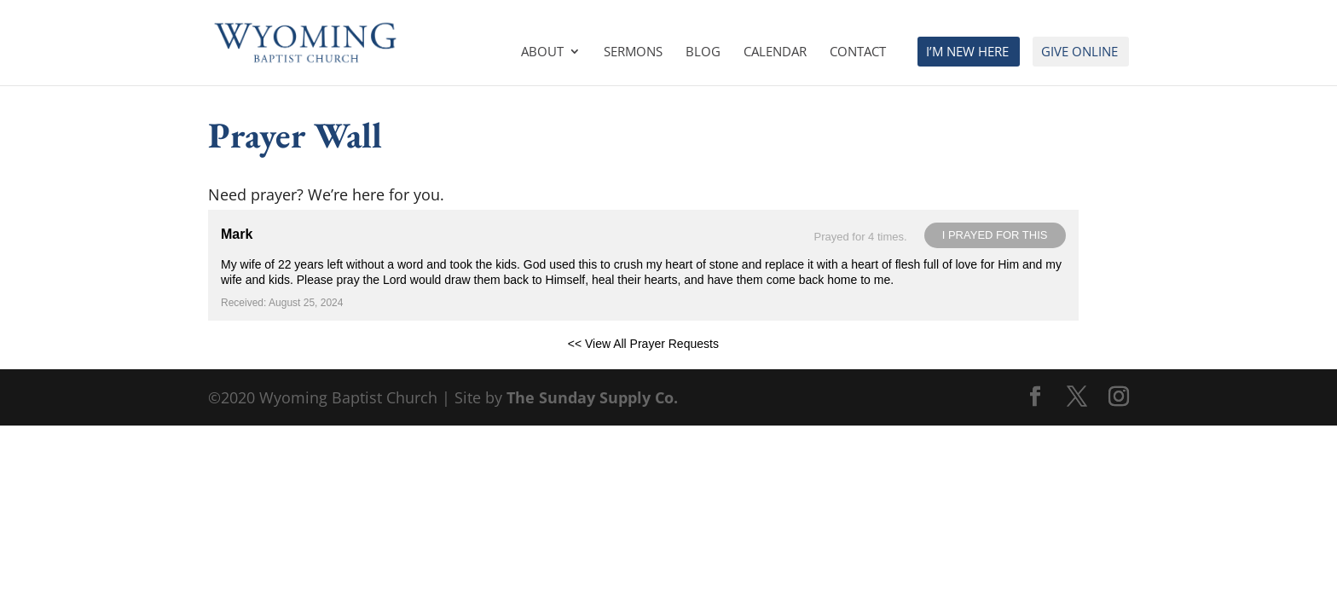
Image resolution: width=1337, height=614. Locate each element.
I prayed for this (995, 235)
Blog (703, 52)
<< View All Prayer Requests (643, 343)
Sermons (633, 52)
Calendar (775, 52)
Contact (858, 52)
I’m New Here (967, 52)
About (542, 52)
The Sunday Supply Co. (592, 397)
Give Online (1079, 52)
